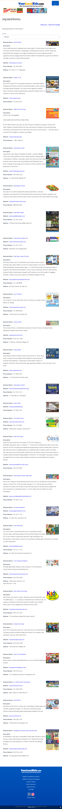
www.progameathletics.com (17, 511)
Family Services (31, 787)
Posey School (17, 322)
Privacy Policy (31, 797)
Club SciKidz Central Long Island (23, 476)
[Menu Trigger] (55, 3)
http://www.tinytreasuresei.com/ (18, 574)
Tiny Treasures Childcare (20, 561)
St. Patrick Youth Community (22, 682)
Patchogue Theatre (19, 385)
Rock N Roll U (17, 42)
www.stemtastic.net (15, 716)
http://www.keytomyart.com (17, 307)
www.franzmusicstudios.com (17, 242)
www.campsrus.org (14, 98)
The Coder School (19, 418)
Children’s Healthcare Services (31, 776)
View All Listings (54, 24)
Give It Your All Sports (20, 654)
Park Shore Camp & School (21, 256)
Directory (44, 24)
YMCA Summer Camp (20, 109)
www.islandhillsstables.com (17, 216)
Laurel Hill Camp (18, 526)
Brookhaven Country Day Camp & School (25, 731)
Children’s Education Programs (31, 779)
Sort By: (4, 34)
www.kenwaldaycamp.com (16, 639)
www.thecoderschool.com (16, 422)
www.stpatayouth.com (16, 686)
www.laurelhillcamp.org (15, 546)
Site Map (31, 789)
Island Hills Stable (19, 212)
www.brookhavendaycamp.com (18, 749)
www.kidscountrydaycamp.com (18, 609)
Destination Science (19, 186)
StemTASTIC (17, 700)
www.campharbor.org (15, 370)
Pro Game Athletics (19, 507)
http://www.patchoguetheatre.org (19, 388)
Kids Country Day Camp (20, 591)
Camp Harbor (17, 350)
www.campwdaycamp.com (17, 171)
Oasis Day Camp (18, 436)
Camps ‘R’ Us (17, 77)
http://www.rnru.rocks (15, 63)
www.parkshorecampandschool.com (19, 279)
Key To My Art (18, 294)
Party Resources (31, 784)
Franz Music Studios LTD (21, 238)
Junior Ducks (17, 403)
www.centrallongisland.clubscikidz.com (20, 496)
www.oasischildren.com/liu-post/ (18, 464)
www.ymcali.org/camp (15, 137)
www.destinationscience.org (17, 201)
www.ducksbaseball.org (16, 407)
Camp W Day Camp (19, 148)
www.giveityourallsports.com (17, 667)
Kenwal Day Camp (19, 624)
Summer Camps (31, 782)
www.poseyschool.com (16, 335)
